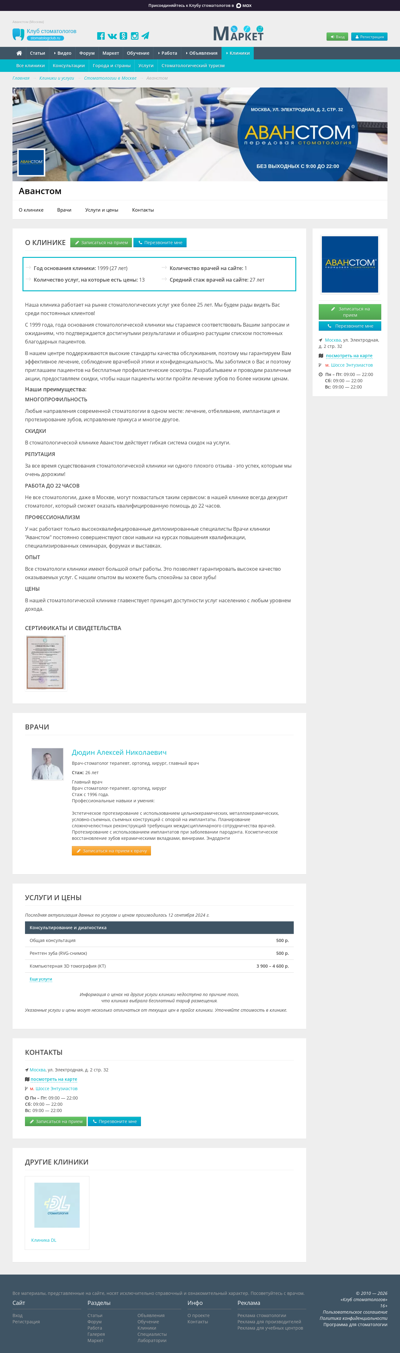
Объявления (202, 53)
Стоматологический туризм (193, 65)
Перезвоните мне (160, 242)
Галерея (96, 1334)
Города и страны (112, 65)
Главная (20, 78)
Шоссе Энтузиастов (57, 1088)
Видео (63, 53)
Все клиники (30, 65)
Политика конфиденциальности (354, 1318)
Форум (87, 53)
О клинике (31, 210)
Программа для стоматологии (355, 1324)
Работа (167, 53)
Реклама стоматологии (262, 1315)
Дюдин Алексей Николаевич (119, 752)
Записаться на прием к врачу (111, 851)
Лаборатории (152, 1340)
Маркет (110, 53)
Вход (337, 36)
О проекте (199, 1315)
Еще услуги (41, 979)
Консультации (69, 65)
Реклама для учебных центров (270, 1328)
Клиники (238, 53)
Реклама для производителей (269, 1322)
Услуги (146, 65)
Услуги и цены (101, 210)
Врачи (64, 210)
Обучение (138, 53)
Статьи (37, 53)
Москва (38, 1070)
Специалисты (152, 1334)
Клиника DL (43, 1240)
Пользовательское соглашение (355, 1312)
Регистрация (369, 36)
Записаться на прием (101, 242)
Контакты (143, 210)
